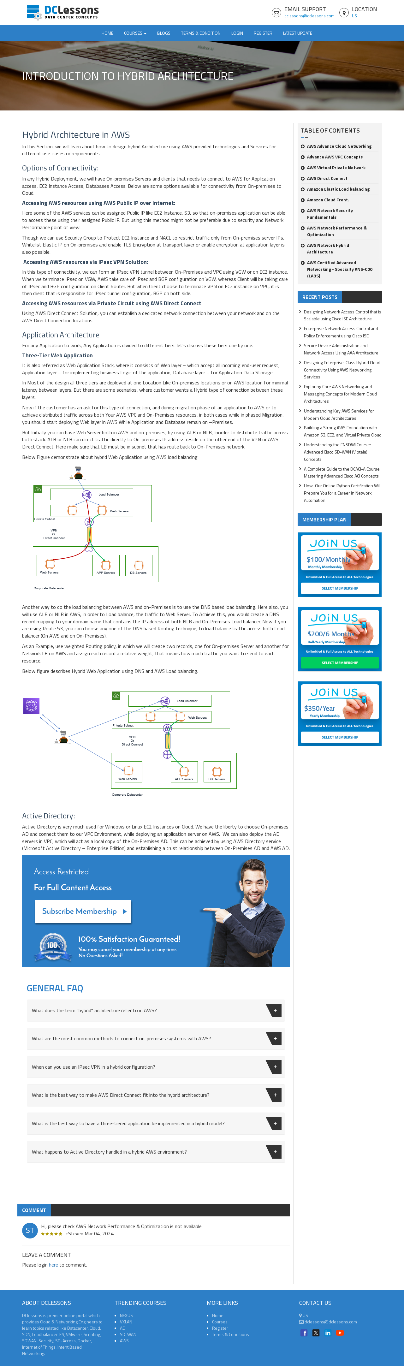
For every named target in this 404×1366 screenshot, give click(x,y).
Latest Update (297, 33)
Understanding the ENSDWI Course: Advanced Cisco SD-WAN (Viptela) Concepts (337, 451)
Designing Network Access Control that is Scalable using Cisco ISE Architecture (342, 315)
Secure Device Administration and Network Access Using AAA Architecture (341, 349)
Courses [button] (135, 33)
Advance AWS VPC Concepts (332, 156)
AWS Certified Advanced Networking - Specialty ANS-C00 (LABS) (336, 269)
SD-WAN (128, 1334)
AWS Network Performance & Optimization (334, 231)
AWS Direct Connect (324, 178)
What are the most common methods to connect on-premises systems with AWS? (157, 1038)
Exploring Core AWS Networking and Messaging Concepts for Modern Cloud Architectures (340, 393)
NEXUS (126, 1315)
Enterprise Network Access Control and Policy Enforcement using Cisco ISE (341, 332)
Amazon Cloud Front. (325, 199)
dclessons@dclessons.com (309, 16)
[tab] (156, 1010)
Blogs (163, 33)
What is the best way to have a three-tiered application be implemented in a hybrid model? (157, 1123)
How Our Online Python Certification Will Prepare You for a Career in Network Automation (342, 492)
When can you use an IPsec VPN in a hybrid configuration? (157, 1067)
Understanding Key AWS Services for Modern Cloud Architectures (339, 414)
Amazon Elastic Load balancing (335, 189)
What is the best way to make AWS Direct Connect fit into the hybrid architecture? (157, 1095)
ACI (123, 1328)
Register (263, 33)
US (354, 16)
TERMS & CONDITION (201, 33)
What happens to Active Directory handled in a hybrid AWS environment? (157, 1152)
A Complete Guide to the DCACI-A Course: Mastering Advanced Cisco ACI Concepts (342, 472)
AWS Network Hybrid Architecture (325, 248)
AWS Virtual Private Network (333, 167)
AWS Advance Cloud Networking (336, 146)
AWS (124, 1340)
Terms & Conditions (230, 1334)
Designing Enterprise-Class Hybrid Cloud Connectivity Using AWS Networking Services (342, 369)
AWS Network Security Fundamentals (327, 213)
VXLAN (126, 1321)
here (53, 1264)
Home (107, 33)
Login (237, 33)
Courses (220, 1321)
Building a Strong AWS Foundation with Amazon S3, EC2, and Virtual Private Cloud (343, 431)
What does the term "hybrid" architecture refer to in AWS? (157, 1010)
